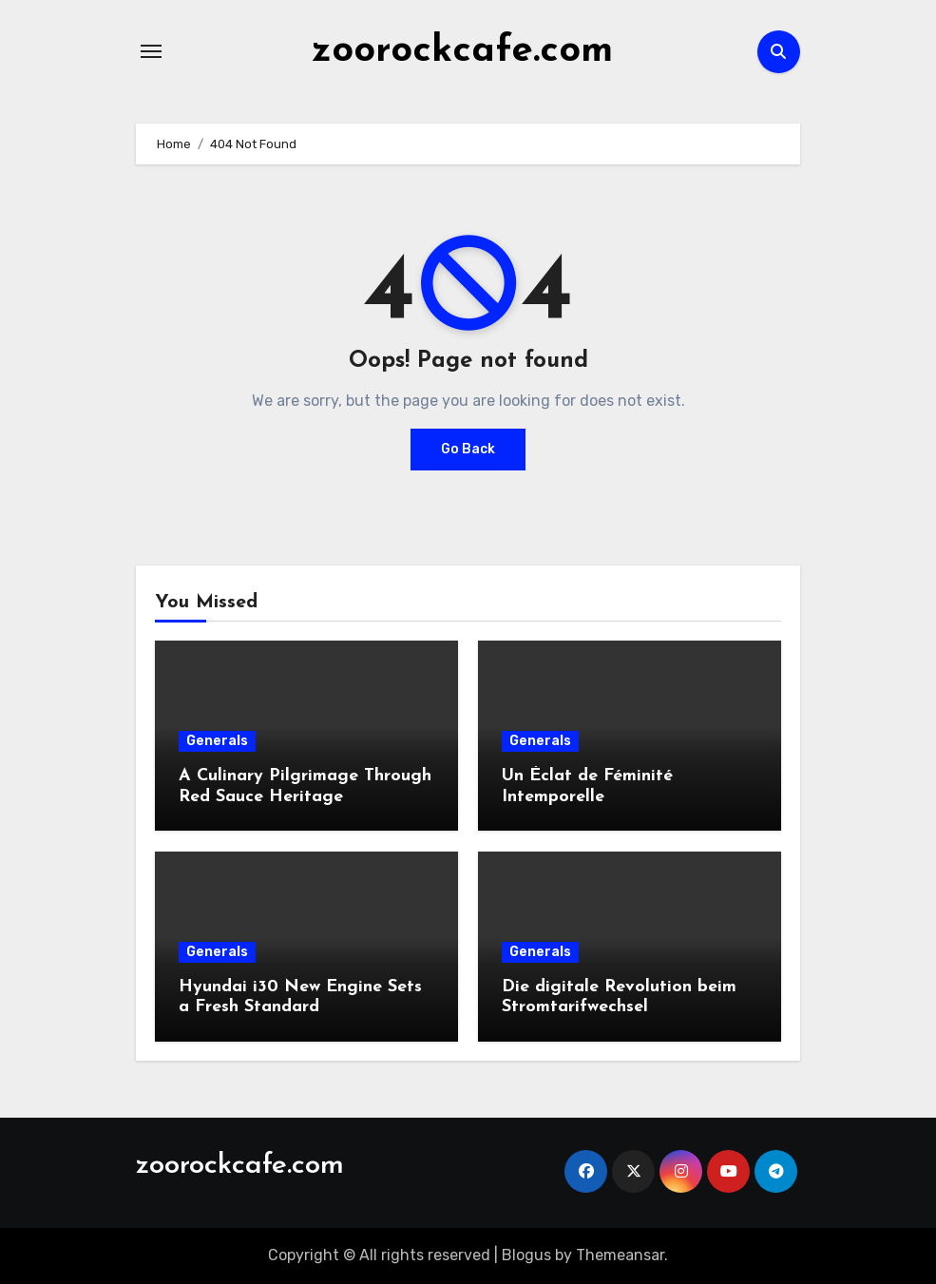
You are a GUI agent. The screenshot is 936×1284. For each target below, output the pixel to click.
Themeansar (620, 1255)
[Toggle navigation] (151, 51)
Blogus (526, 1255)
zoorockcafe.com (462, 51)
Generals (217, 741)
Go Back (468, 449)
